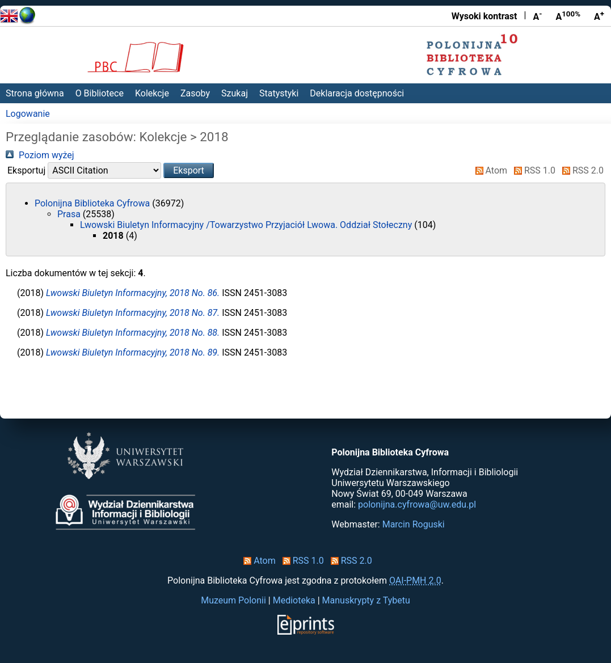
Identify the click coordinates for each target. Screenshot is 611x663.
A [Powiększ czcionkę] (599, 16)
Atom (489, 170)
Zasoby (195, 93)
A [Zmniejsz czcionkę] (537, 16)
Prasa (70, 214)
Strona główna (35, 93)
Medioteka (294, 600)
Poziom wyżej (40, 155)
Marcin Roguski (413, 524)
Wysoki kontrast (484, 16)
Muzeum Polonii (233, 600)
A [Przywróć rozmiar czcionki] (567, 16)
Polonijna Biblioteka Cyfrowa (93, 203)
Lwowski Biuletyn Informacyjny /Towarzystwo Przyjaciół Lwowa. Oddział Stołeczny (247, 224)
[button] (188, 170)
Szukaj (234, 93)
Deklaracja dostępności (357, 93)
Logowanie (28, 113)
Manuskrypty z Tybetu (366, 600)
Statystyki (278, 93)
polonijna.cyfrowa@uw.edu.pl (417, 504)
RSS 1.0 (532, 170)
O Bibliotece (99, 93)
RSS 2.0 (581, 170)
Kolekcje (152, 93)
